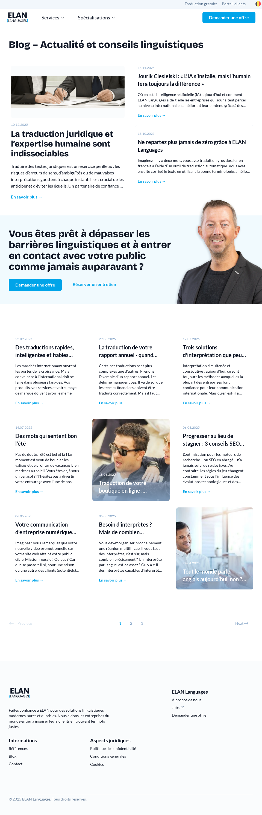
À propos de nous (186, 699)
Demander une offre (229, 17)
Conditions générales (108, 756)
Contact (15, 763)
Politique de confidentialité (113, 748)
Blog (12, 756)
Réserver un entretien (94, 284)
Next (242, 623)
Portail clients (234, 3)
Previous (21, 623)
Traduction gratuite (201, 3)
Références (18, 748)
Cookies (97, 764)
